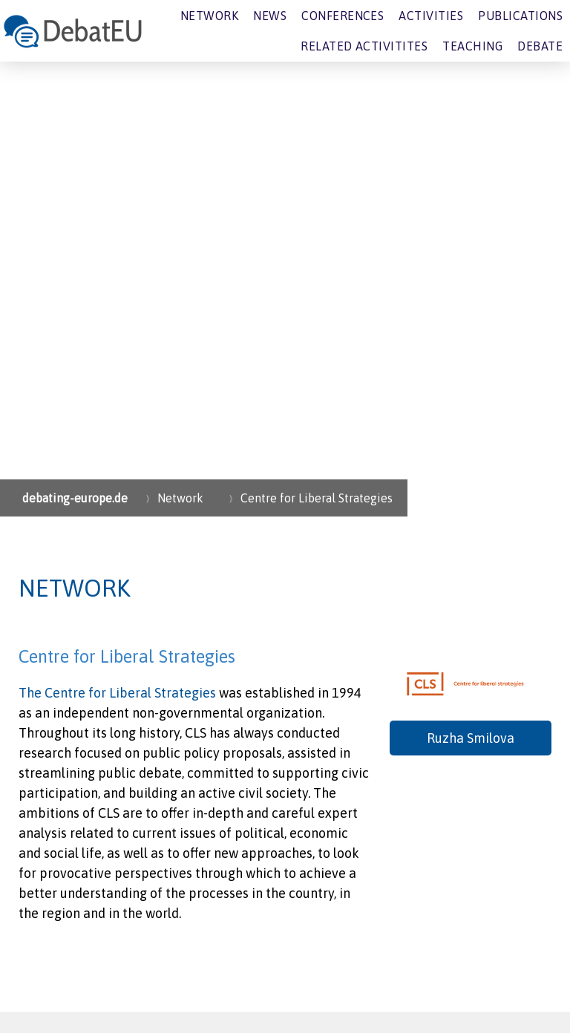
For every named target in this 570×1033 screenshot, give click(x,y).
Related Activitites (364, 46)
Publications (520, 15)
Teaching (472, 46)
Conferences (342, 15)
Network (209, 15)
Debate (540, 46)
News (269, 15)
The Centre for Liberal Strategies (117, 693)
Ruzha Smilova (470, 738)
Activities (431, 15)
